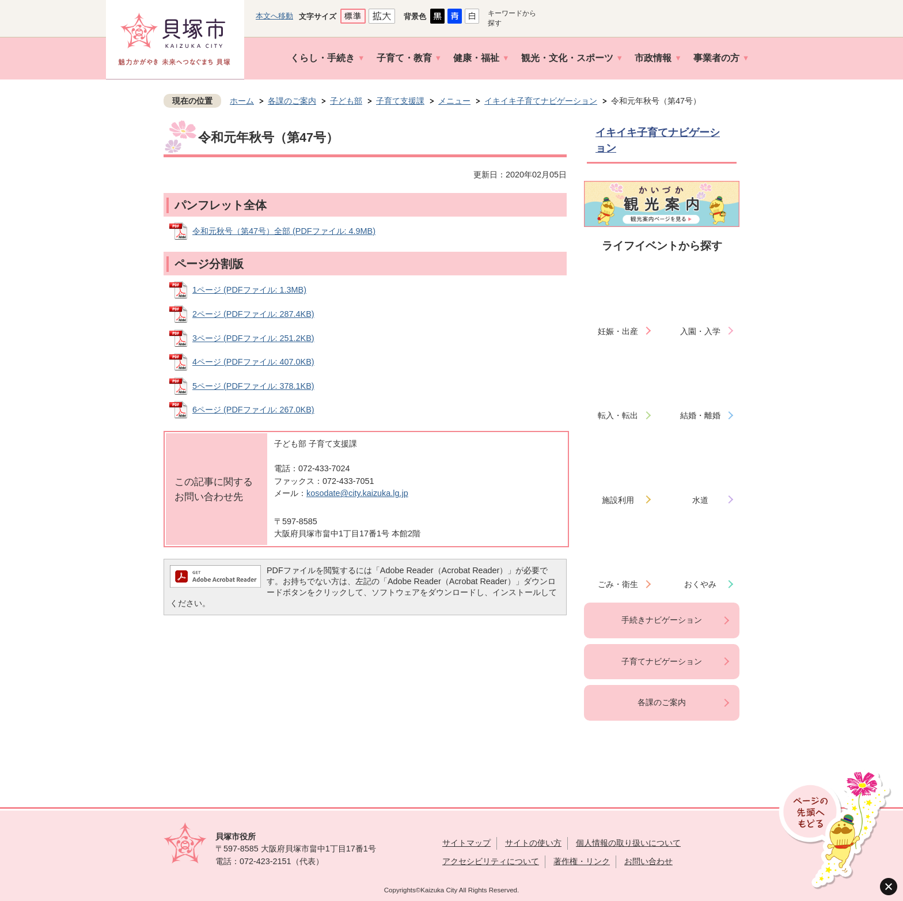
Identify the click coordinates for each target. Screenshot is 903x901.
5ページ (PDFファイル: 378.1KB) (253, 386)
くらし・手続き (322, 58)
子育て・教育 (404, 58)
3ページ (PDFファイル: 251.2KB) (253, 338)
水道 (700, 500)
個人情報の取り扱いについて (628, 842)
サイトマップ (466, 842)
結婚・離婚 (700, 415)
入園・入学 (700, 331)
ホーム (242, 100)
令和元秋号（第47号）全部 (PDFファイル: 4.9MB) (283, 231)
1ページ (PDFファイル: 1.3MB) (249, 289)
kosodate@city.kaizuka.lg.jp (357, 493)
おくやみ (700, 584)
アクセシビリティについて (490, 861)
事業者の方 (716, 58)
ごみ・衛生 (618, 584)
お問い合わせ (648, 861)
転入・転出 (618, 415)
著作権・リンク (581, 861)
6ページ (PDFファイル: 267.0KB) (253, 409)
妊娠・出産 (618, 331)
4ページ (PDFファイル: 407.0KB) (253, 361)
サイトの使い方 (533, 842)
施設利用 (618, 500)
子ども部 (346, 100)
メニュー (454, 100)
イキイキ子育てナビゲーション (540, 100)
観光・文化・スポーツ (567, 58)
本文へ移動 (274, 16)
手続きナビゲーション (661, 619)
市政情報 (653, 58)
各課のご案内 (292, 100)
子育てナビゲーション (661, 661)
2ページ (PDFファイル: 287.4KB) (253, 314)
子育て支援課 (400, 100)
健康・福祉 (476, 58)
